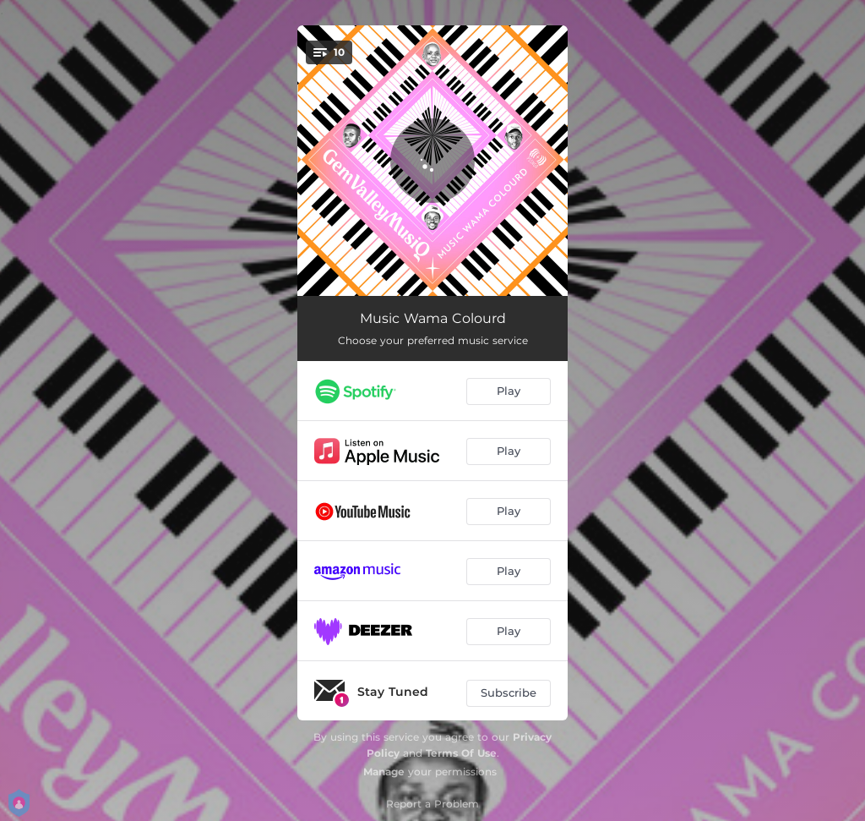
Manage (384, 771)
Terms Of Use (461, 753)
